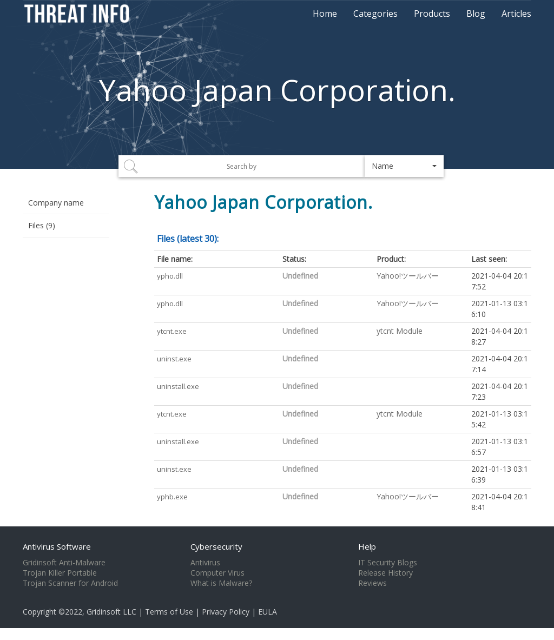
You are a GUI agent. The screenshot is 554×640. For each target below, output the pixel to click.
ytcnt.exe (172, 331)
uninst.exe (174, 359)
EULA (267, 611)
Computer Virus (217, 573)
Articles (516, 13)
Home (325, 13)
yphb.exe (172, 497)
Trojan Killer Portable (60, 573)
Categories (375, 13)
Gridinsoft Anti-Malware (64, 562)
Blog (475, 13)
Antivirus (205, 562)
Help (367, 546)
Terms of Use (169, 611)
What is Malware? (221, 583)
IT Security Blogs (387, 562)
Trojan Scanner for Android (70, 583)
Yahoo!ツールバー (408, 275)
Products (432, 13)
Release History (385, 573)
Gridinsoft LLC (111, 611)
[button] (404, 166)
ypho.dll (170, 276)
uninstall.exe (178, 386)
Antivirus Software (57, 546)
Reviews (372, 583)
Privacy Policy (225, 611)
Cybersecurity (216, 546)
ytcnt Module (400, 331)
